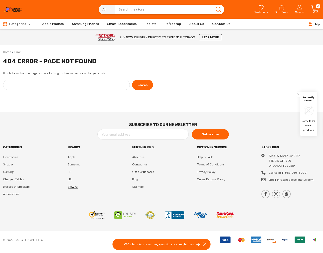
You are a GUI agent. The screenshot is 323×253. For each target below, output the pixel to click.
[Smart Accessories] (122, 25)
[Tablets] (150, 25)
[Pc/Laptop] (173, 25)
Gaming (8, 172)
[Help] (314, 24)
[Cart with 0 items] (313, 9)
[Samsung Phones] (85, 25)
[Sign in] (299, 9)
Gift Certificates (143, 172)
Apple (72, 157)
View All (73, 187)
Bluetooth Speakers (16, 187)
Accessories (11, 194)
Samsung (74, 164)
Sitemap (138, 187)
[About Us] (196, 25)
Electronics (10, 157)
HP (69, 172)
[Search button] (218, 9)
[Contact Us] (221, 25)
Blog (135, 179)
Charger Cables (13, 179)
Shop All (8, 164)
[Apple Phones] (53, 25)
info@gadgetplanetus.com (295, 180)
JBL (70, 179)
